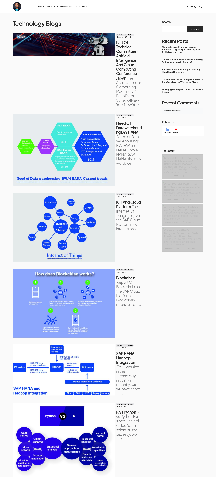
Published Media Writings (139, 452)
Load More (77, 413)
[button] (191, 6)
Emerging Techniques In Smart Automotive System (182, 90)
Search (166, 22)
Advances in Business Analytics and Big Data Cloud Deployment (181, 70)
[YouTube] (176, 131)
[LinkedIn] (167, 131)
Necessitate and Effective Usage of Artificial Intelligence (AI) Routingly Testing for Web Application (182, 49)
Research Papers (139, 448)
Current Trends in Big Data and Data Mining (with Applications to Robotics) (182, 60)
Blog (133, 441)
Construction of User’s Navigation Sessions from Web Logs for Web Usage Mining (182, 80)
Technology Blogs (69, 35)
